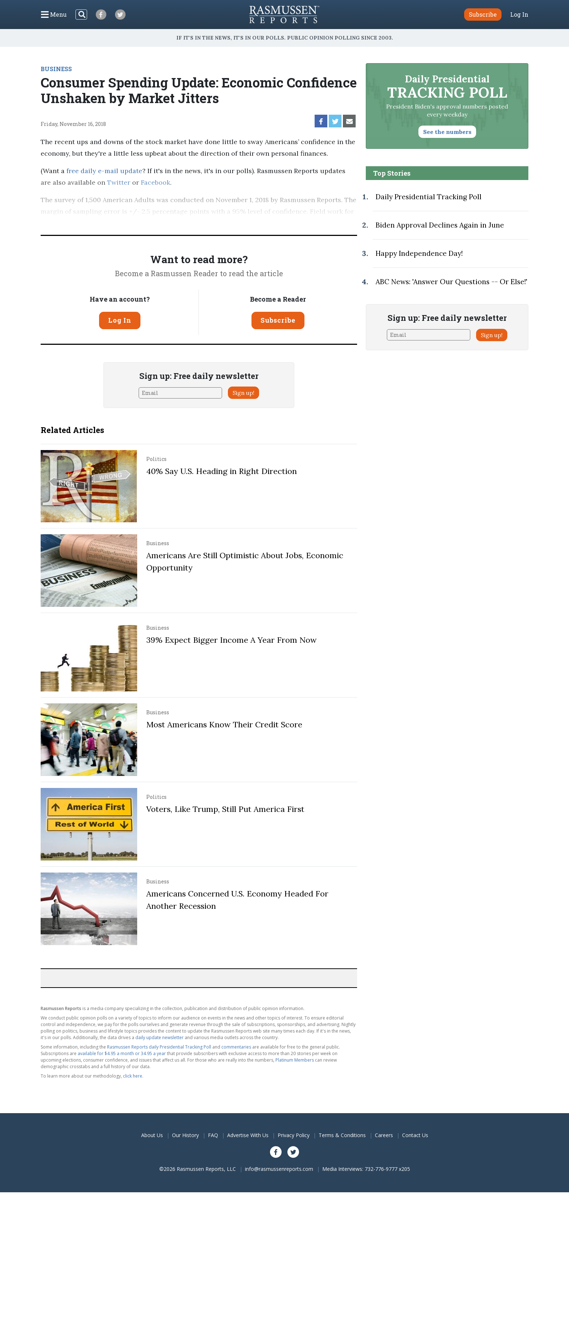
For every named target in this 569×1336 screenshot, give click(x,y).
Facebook (155, 182)
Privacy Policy (294, 1135)
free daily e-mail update (104, 171)
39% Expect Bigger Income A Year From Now (231, 640)
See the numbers (447, 131)
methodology (320, 223)
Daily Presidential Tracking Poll (429, 196)
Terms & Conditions (342, 1135)
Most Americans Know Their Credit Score (224, 724)
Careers (384, 1135)
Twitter (118, 182)
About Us (152, 1135)
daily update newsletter (159, 1037)
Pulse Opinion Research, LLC (237, 223)
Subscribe (278, 320)
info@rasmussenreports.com (279, 1168)
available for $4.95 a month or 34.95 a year (122, 1053)
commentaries (236, 1047)
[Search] (81, 14)
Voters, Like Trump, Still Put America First (225, 809)
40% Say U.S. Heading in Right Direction (221, 471)
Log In (519, 14)
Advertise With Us (248, 1135)
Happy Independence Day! (419, 253)
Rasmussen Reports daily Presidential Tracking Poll (159, 1047)
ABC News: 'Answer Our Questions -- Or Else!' (451, 281)
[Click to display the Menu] (54, 14)
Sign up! (243, 392)
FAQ (213, 1135)
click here (132, 1076)
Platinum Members (294, 1060)
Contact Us (415, 1135)
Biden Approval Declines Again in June (440, 225)
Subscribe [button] (483, 14)
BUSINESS (56, 69)
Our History (185, 1135)
